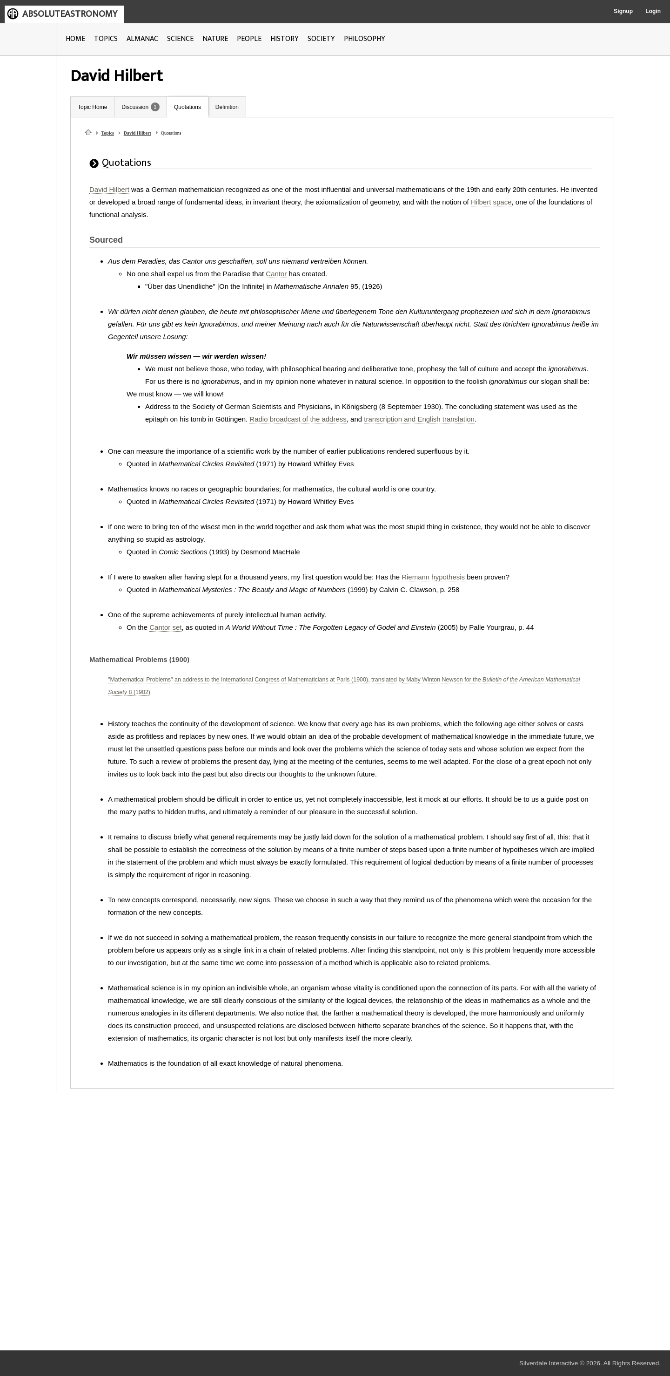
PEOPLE (249, 39)
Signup (623, 11)
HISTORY (284, 39)
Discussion (134, 107)
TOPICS (106, 39)
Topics (107, 133)
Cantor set (165, 627)
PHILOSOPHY (364, 39)
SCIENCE (180, 39)
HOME (75, 39)
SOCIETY (321, 39)
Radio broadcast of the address (297, 419)
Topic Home (92, 107)
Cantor (276, 274)
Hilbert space (491, 202)
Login (653, 11)
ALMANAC (142, 39)
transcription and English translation (419, 419)
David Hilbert (137, 133)
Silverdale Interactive (548, 1363)
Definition (227, 107)
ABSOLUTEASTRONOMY (69, 14)
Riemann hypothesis (433, 577)
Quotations (187, 107)
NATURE (215, 39)
